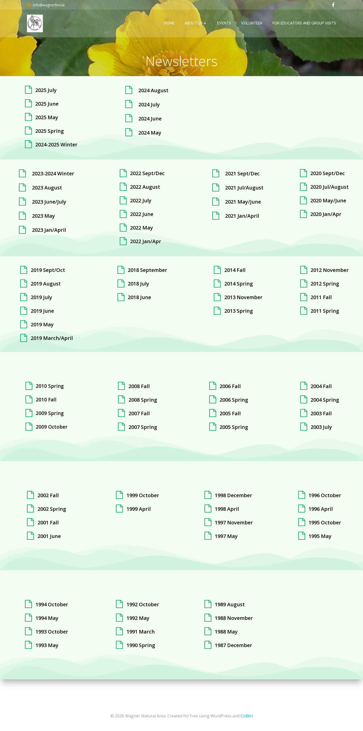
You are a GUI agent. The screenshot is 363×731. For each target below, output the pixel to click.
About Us (196, 23)
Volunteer (252, 23)
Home (170, 23)
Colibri (246, 716)
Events (225, 23)
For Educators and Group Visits (305, 23)
